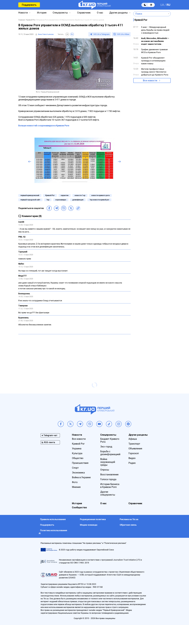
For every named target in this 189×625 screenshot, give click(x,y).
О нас (100, 12)
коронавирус (60, 200)
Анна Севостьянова (46, 34)
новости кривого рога (100, 195)
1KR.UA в (101, 34)
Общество (77, 458)
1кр (47, 200)
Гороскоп (133, 453)
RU (168, 4)
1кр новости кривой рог (99, 200)
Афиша (132, 438)
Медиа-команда (88, 525)
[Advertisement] (74, 353)
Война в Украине (81, 477)
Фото (75, 482)
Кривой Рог (50, 195)
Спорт (75, 467)
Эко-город (106, 446)
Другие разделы (118, 12)
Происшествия (80, 463)
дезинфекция (77, 200)
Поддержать (29, 4)
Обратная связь (128, 525)
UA (162, 4)
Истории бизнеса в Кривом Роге (109, 485)
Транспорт (134, 443)
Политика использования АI (53, 532)
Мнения (76, 487)
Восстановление (109, 474)
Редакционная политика (93, 519)
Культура (77, 453)
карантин (64, 195)
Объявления (135, 448)
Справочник (84, 12)
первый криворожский (29, 195)
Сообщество (79, 507)
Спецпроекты (60, 12)
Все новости (150, 80)
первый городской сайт (30, 200)
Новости (23, 12)
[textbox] (150, 13)
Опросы (104, 469)
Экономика (78, 472)
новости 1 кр (80, 195)
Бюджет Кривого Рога (109, 440)
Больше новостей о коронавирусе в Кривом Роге (43, 125)
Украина (76, 448)
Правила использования (53, 519)
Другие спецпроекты (107, 493)
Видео (131, 458)
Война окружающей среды (107, 462)
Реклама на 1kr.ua (129, 519)
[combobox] (150, 13)
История (41, 12)
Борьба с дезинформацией (110, 453)
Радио (132, 463)
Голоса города (108, 479)
